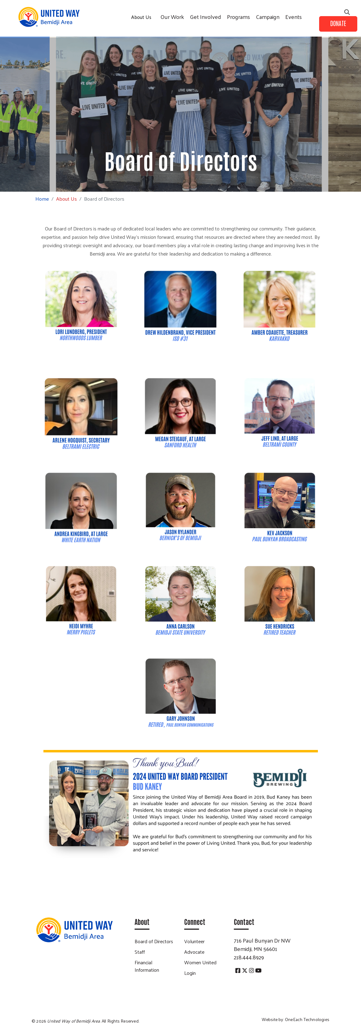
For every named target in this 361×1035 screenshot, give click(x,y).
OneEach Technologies (307, 1019)
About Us (141, 16)
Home (42, 199)
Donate (338, 23)
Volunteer (194, 941)
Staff (140, 951)
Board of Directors (154, 941)
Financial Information (147, 966)
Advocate (194, 951)
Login (190, 972)
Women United (200, 962)
